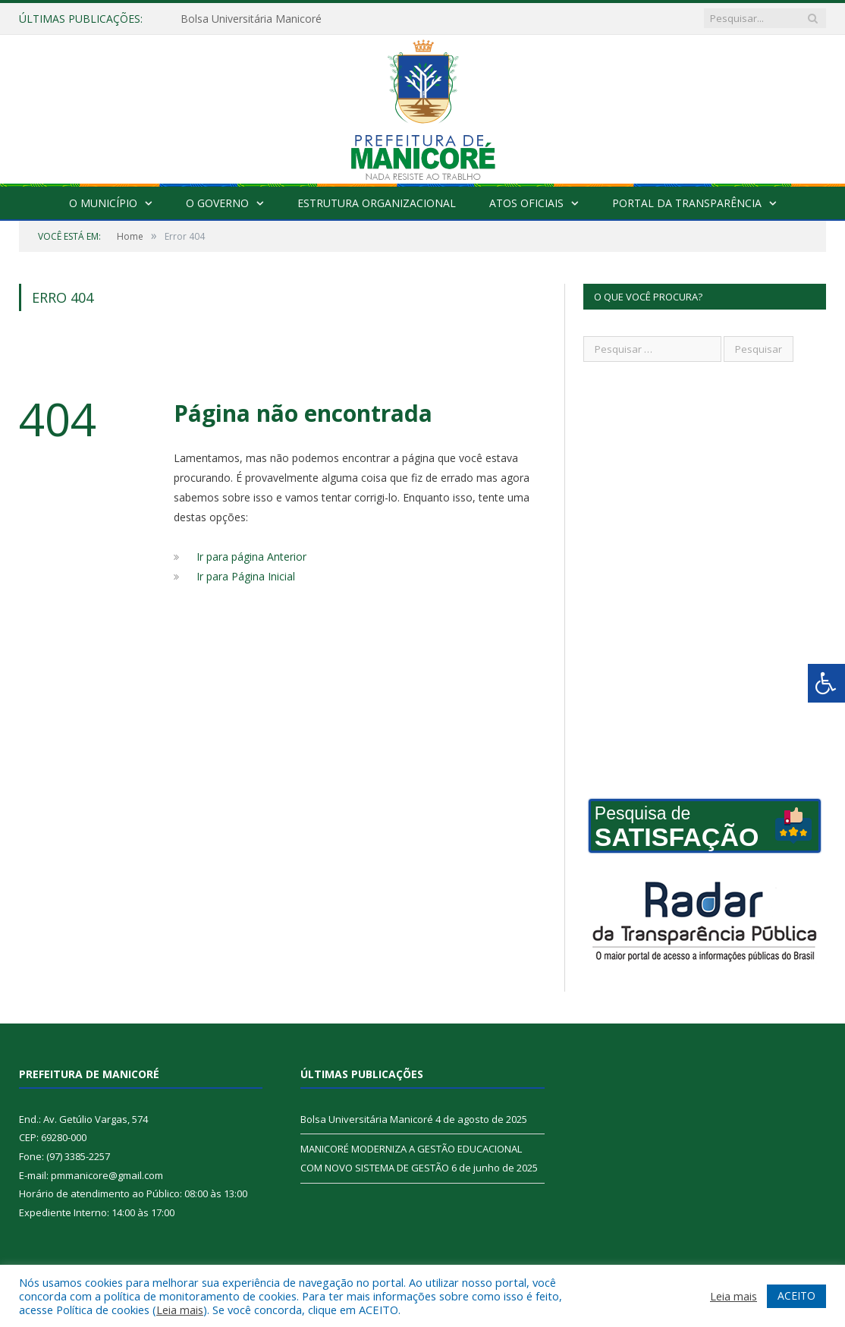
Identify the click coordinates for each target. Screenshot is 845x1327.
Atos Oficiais (526, 203)
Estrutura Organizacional (376, 203)
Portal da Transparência (687, 203)
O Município (103, 203)
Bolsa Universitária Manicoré (251, 19)
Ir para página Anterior (251, 556)
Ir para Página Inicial (245, 576)
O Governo (217, 203)
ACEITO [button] (796, 1295)
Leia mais (179, 1309)
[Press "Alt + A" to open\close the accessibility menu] (826, 683)
